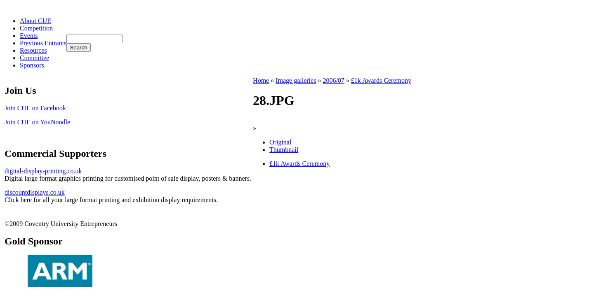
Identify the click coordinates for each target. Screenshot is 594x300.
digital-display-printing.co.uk (43, 170)
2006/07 (333, 80)
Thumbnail (283, 149)
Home (261, 80)
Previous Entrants (43, 43)
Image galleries (296, 80)
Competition (36, 28)
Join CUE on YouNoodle (37, 122)
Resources (33, 50)
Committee (34, 57)
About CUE (35, 20)
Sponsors (32, 65)
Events (29, 35)
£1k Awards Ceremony (381, 80)
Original (280, 142)
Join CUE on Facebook (35, 108)
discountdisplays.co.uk (35, 192)
